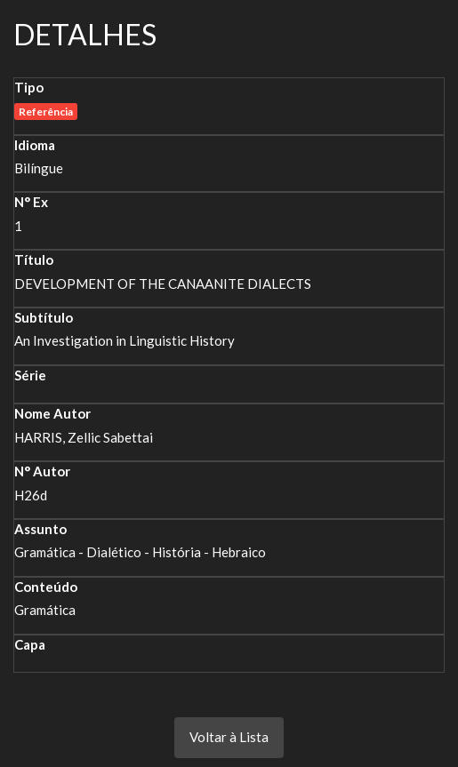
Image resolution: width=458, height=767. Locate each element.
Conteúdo (45, 587)
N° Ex (31, 202)
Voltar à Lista (229, 737)
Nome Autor (52, 413)
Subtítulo (43, 317)
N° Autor (42, 471)
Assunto (40, 529)
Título (33, 260)
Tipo (29, 87)
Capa (29, 644)
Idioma (34, 145)
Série (30, 375)
